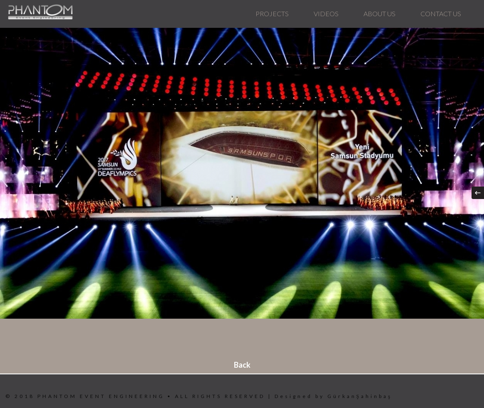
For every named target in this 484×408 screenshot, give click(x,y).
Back (242, 364)
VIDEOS (326, 13)
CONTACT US (440, 13)
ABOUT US (380, 13)
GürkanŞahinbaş (359, 396)
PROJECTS (272, 13)
